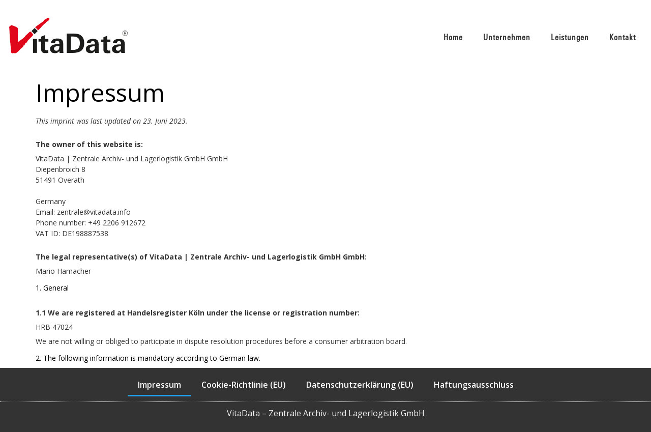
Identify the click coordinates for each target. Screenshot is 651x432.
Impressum (159, 384)
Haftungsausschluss (474, 384)
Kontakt (622, 37)
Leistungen (570, 37)
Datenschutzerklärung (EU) (359, 384)
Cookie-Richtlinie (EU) (243, 384)
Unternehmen (506, 37)
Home (453, 37)
